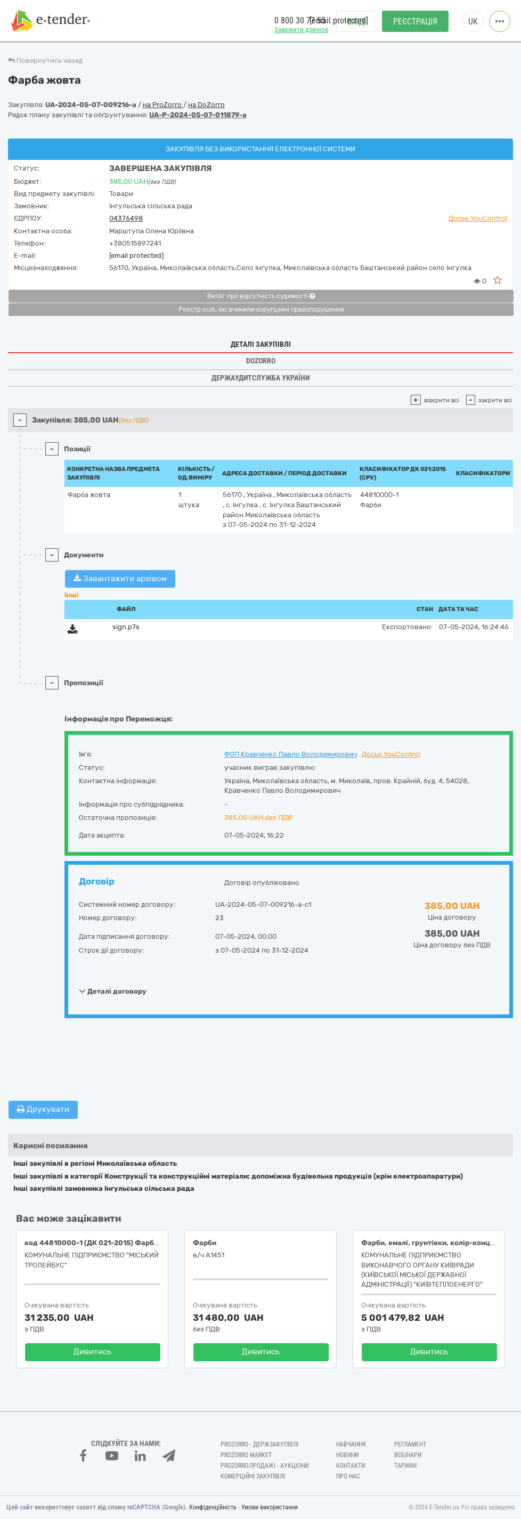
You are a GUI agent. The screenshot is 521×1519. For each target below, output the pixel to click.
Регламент (410, 1444)
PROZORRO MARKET (246, 1455)
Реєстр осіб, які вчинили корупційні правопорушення (261, 309)
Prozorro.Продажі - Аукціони (264, 1465)
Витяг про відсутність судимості (261, 296)
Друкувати (43, 1109)
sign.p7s (126, 627)
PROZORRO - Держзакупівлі (259, 1444)
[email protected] (136, 255)
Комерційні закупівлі (253, 1476)
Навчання (351, 1444)
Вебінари (407, 1455)
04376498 (126, 218)
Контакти (350, 1465)
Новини (347, 1455)
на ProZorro (163, 105)
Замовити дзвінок (301, 30)
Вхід (356, 22)
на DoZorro (206, 105)
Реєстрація (415, 22)
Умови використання (269, 1507)
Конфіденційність (213, 1507)
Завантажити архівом (120, 578)
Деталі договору (112, 991)
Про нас (348, 1476)
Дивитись (92, 1351)
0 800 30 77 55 (299, 20)
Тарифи (405, 1465)
